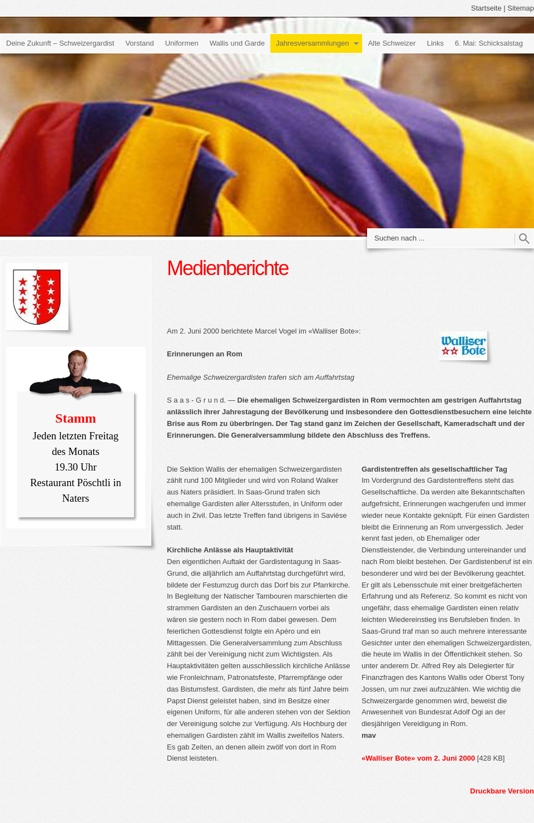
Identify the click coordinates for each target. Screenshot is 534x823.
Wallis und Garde (237, 43)
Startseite (486, 8)
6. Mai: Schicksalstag (489, 43)
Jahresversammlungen (312, 43)
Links (435, 43)
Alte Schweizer (392, 43)
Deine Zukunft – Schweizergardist (60, 43)
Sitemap (520, 8)
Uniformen (182, 43)
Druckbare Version (502, 791)
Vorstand (139, 43)
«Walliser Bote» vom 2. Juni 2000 (418, 758)
